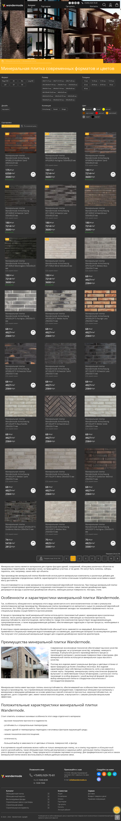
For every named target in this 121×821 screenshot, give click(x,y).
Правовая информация (96, 799)
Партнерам (45, 6)
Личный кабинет (64, 810)
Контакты (94, 6)
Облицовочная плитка (15, 794)
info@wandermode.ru (78, 780)
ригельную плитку (109, 673)
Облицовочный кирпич (15, 796)
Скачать (61, 807)
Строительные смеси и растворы (19, 802)
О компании (62, 796)
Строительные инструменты (17, 808)
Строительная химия (14, 805)
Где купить (70, 6)
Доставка (91, 794)
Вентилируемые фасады (15, 799)
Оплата (60, 799)
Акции (60, 794)
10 (111, 559)
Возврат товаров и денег (97, 796)
